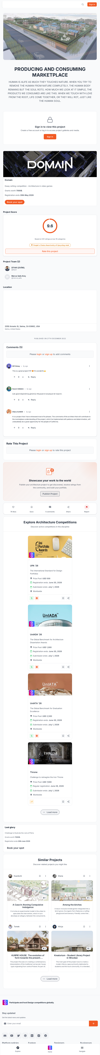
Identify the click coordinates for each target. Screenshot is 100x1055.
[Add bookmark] (63, 598)
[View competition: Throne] (50, 753)
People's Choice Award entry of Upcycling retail (50, 245)
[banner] (50, 178)
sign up (48, 354)
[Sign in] (92, 4)
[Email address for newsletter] (45, 1023)
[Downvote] (23, 377)
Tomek (17, 926)
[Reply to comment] (32, 377)
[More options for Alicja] (89, 926)
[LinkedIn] (32, 1035)
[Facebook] (45, 1035)
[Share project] (68, 507)
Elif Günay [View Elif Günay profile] (16, 366)
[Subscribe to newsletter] (93, 1023)
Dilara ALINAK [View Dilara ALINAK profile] (17, 412)
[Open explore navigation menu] (17, 1049)
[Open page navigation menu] (82, 1049)
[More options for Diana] (89, 876)
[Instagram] (39, 1035)
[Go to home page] (50, 1049)
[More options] (89, 366)
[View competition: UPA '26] (50, 547)
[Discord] (5, 1035)
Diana (60, 876)
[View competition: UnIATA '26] (50, 684)
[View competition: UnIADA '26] (50, 616)
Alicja (60, 926)
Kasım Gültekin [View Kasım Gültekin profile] (18, 389)
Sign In (50, 137)
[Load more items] (50, 812)
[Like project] (13, 507)
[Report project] (86, 507)
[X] (18, 1035)
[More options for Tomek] (45, 926)
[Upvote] (14, 377)
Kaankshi (18, 876)
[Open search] (82, 4)
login (39, 354)
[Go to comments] (50, 507)
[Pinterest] (25, 1035)
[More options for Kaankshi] (45, 876)
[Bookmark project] (31, 507)
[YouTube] (12, 1035)
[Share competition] (68, 598)
